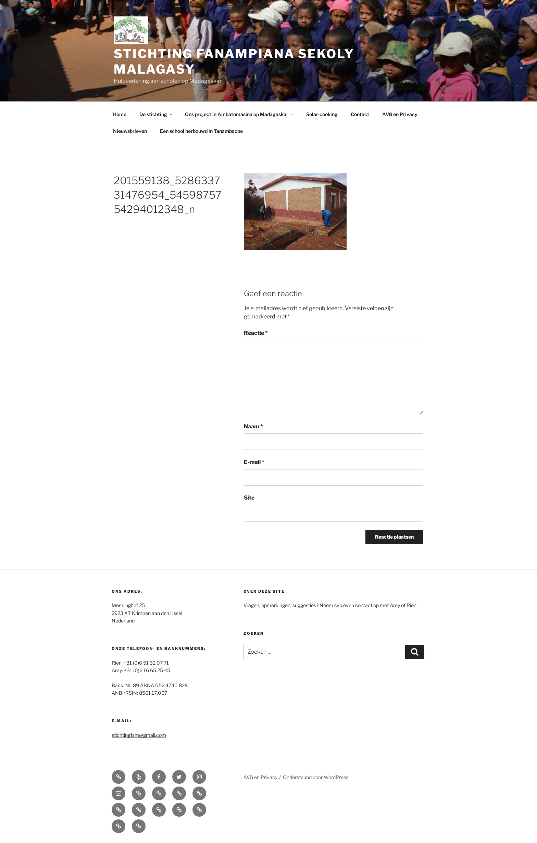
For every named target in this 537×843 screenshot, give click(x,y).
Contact (360, 114)
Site (249, 497)
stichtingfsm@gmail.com (139, 735)
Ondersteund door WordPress (315, 777)
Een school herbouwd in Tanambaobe (201, 131)
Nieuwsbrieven (130, 131)
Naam (253, 426)
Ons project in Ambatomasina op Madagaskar (240, 114)
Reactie (256, 333)
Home (119, 114)
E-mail (254, 462)
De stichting (156, 114)
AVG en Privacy (399, 114)
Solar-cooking (322, 114)
